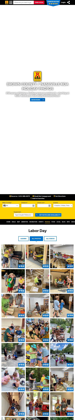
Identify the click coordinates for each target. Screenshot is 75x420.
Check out (40, 202)
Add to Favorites (37, 198)
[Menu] (10, 2)
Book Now (38, 99)
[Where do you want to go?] (23, 2)
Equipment (17, 212)
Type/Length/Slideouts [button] (23, 215)
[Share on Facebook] (21, 266)
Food (53, 222)
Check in (24, 202)
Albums (23, 238)
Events (41, 222)
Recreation (33, 222)
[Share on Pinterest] (23, 266)
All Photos (36, 238)
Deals (14, 222)
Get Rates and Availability (47, 215)
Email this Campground (42, 196)
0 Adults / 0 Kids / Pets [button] (61, 205)
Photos (47, 222)
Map (18, 222)
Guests (55, 202)
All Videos (50, 238)
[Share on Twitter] (19, 266)
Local (59, 222)
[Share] (68, 2)
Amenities (24, 222)
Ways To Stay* (7, 202)
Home (8, 222)
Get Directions (60, 196)
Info (68, 222)
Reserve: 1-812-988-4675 (20, 196)
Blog (63, 222)
